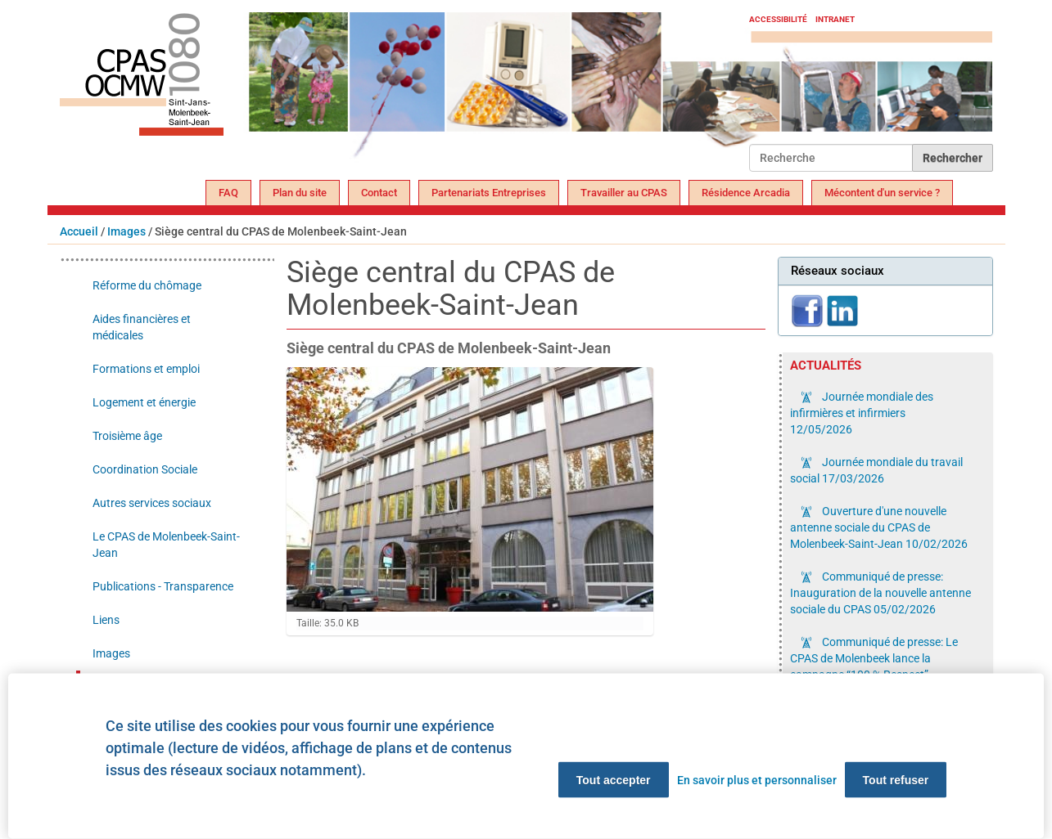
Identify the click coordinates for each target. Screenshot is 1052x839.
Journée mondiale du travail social (876, 470)
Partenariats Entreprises (488, 192)
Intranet (835, 19)
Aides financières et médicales (142, 327)
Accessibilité (778, 19)
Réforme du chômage (147, 285)
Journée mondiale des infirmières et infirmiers (861, 413)
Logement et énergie (144, 402)
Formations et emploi (146, 368)
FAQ (228, 192)
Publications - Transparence (163, 586)
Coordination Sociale (145, 469)
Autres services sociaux (152, 502)
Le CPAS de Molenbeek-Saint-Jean (166, 544)
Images (126, 231)
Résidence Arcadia (746, 192)
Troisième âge (127, 435)
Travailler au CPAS (623, 192)
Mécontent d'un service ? (882, 192)
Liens (106, 619)
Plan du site (300, 192)
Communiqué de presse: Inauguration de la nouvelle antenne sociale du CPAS (880, 593)
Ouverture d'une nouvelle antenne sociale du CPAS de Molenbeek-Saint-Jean (879, 527)
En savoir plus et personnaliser (757, 780)
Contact (379, 192)
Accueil (79, 231)
